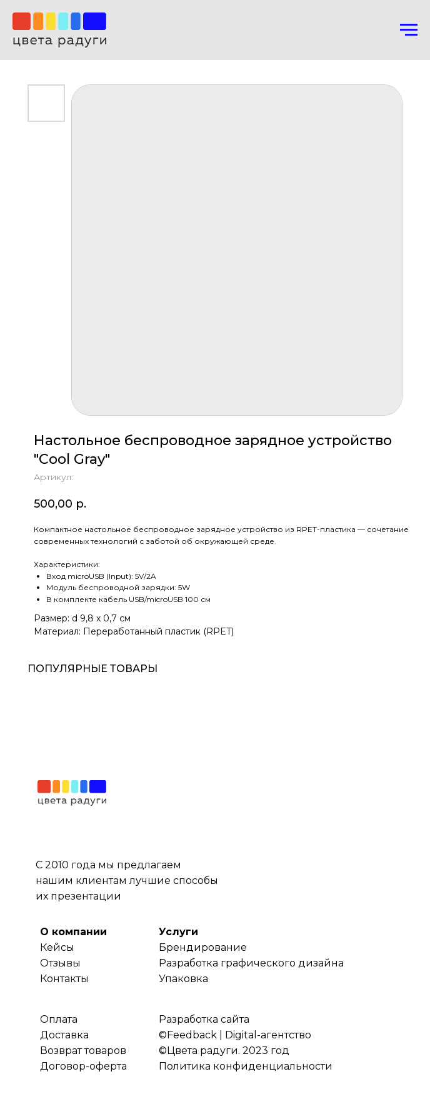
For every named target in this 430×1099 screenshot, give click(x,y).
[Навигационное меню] (409, 30)
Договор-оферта (83, 1066)
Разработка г (192, 963)
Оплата (59, 1019)
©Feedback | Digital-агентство (235, 1035)
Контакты (64, 979)
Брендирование (203, 947)
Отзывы (60, 963)
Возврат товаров (83, 1050)
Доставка (64, 1035)
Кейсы (57, 947)
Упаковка (183, 979)
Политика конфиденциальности (245, 1066)
